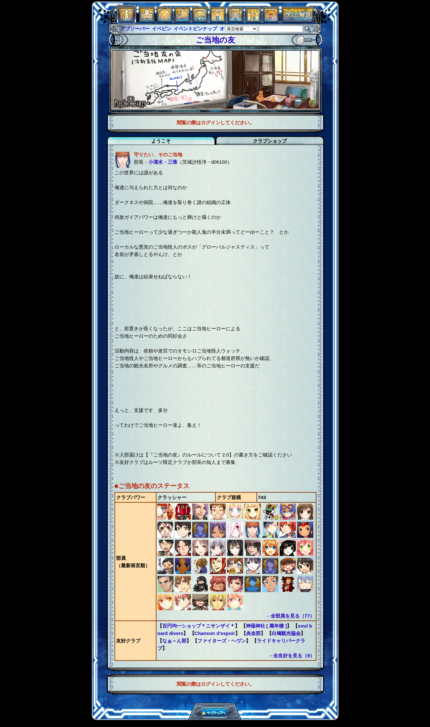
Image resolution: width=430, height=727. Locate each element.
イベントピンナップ (195, 28)
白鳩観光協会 (286, 633)
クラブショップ (270, 141)
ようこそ (161, 141)
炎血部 (253, 633)
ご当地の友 (215, 40)
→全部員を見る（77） (290, 616)
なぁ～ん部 (174, 640)
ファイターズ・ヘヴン (221, 640)
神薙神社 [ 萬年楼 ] (266, 626)
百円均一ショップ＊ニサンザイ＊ (198, 626)
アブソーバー (134, 28)
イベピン (161, 28)
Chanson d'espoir (215, 633)
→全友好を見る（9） (291, 655)
